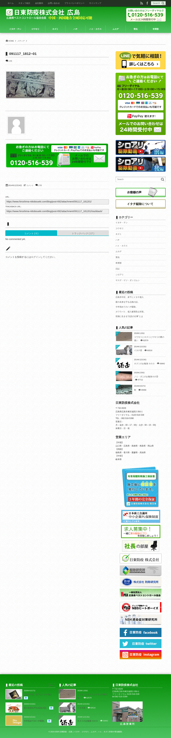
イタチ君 (138, 350)
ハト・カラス (122, 246)
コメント (30, 185)
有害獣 (119, 263)
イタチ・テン (122, 222)
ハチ (118, 240)
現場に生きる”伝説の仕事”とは (129, 316)
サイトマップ (95, 3)
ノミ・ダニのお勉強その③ (146, 376)
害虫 (118, 257)
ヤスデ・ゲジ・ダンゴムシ (128, 280)
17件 (10, 61)
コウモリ (120, 228)
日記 (118, 269)
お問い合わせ (54, 3)
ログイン (35, 257)
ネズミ (119, 234)
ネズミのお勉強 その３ (144, 363)
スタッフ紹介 (24, 3)
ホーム (11, 3)
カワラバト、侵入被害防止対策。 (131, 312)
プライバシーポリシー (74, 3)
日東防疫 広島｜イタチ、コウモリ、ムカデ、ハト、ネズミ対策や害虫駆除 (90, 732)
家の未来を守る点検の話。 (128, 302)
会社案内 (39, 3)
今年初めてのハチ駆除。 (127, 307)
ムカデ (119, 251)
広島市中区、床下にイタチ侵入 (130, 297)
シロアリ (120, 274)
